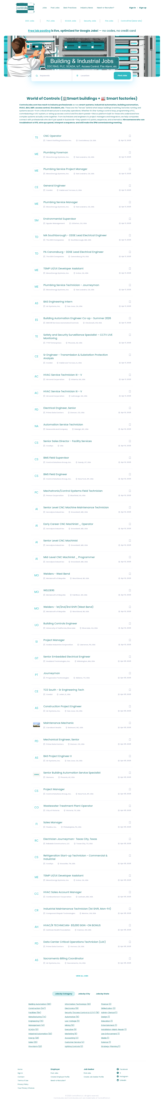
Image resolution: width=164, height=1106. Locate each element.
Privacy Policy (23, 1084)
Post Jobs (55, 8)
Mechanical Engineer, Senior (61, 739)
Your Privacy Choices (26, 1088)
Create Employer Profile (60, 1077)
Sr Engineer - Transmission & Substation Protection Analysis (75, 356)
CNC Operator (52, 136)
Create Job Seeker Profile (94, 1077)
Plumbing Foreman (55, 152)
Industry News (86, 8)
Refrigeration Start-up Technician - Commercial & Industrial (75, 857)
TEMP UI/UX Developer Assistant (63, 268)
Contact (21, 1077)
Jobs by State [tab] (102, 993)
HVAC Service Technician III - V (62, 375)
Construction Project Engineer (62, 706)
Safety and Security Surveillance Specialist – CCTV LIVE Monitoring (78, 336)
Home (20, 1069)
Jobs (44, 8)
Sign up (142, 8)
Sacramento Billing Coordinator (63, 958)
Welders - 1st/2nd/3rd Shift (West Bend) (68, 607)
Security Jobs (90, 21)
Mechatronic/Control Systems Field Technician (73, 491)
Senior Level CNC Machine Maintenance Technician (76, 507)
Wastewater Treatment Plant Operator (68, 806)
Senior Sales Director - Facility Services (67, 441)
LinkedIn (123, 1080)
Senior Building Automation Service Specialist (72, 772)
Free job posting (39, 31)
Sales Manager (52, 822)
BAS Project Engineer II (57, 756)
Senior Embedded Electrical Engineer (66, 656)
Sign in (132, 8)
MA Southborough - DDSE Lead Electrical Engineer (75, 235)
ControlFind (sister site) (131, 21)
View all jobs (82, 976)
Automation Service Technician (63, 424)
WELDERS (48, 590)
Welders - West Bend (56, 574)
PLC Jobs (51, 21)
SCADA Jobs (70, 21)
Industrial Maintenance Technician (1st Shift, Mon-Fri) (77, 909)
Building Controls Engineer (60, 623)
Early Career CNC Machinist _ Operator (68, 524)
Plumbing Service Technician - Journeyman (71, 285)
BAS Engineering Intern (57, 301)
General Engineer (54, 185)
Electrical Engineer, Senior (59, 408)
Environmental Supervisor (59, 219)
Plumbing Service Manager (60, 202)
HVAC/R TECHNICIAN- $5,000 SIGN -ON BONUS (72, 925)
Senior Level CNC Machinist (60, 540)
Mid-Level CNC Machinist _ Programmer (69, 557)
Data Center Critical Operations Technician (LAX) (74, 942)
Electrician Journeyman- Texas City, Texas (70, 839)
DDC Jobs (29, 21)
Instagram (124, 1076)
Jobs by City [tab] (84, 993)
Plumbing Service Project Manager (65, 169)
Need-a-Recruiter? (105, 8)
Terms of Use (23, 1080)
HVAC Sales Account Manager (62, 892)
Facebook (124, 1069)
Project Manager (54, 640)
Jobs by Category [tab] (63, 993)
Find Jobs (122, 75)
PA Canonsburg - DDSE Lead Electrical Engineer (73, 252)
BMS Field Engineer (55, 474)
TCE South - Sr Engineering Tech (63, 690)
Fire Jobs (109, 21)
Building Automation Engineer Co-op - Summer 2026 (77, 318)
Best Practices (69, 8)
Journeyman (51, 673)
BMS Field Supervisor (56, 457)
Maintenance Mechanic (58, 723)
